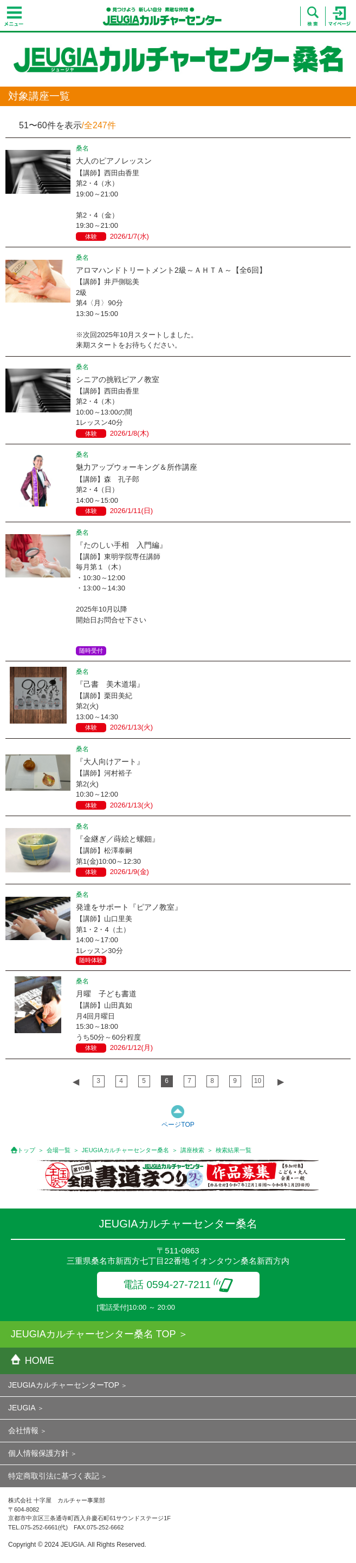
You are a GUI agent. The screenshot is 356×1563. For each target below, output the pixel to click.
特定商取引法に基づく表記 (53, 1476)
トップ (26, 1150)
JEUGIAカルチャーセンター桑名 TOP (93, 1334)
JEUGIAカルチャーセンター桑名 (125, 1150)
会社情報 (23, 1430)
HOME (32, 1360)
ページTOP (177, 1124)
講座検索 (192, 1150)
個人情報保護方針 (38, 1453)
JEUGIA (22, 1407)
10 (257, 1081)
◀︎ (76, 1081)
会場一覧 (58, 1150)
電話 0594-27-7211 (178, 1284)
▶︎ (280, 1081)
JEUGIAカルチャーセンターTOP (63, 1385)
